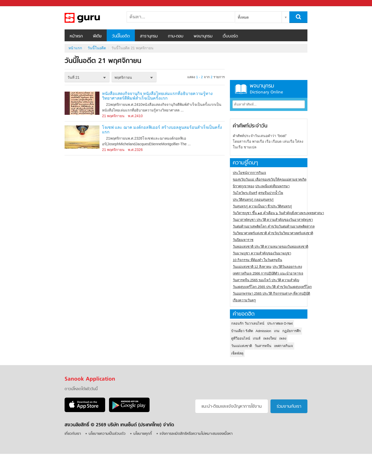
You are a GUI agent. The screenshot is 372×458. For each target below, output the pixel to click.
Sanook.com (15, 3)
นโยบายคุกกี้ (142, 434)
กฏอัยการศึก (291, 331)
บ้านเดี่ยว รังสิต (242, 331)
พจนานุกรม (203, 36)
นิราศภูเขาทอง (243, 186)
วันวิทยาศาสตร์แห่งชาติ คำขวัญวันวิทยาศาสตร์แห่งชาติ (273, 233)
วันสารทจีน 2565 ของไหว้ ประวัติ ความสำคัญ (266, 280)
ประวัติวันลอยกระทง (287, 267)
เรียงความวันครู (244, 300)
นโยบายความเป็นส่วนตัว (107, 434)
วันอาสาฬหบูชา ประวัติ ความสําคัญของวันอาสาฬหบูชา (273, 220)
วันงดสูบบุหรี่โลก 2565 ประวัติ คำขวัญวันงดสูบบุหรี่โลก (272, 287)
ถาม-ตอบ (175, 36)
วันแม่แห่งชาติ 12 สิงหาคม (252, 267)
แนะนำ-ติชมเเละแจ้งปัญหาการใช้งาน (232, 406)
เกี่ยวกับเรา (73, 434)
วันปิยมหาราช (243, 240)
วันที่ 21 (73, 77)
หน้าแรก (76, 36)
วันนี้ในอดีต (121, 36)
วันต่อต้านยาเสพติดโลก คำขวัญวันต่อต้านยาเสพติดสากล (274, 226)
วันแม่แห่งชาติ (241, 346)
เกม (277, 331)
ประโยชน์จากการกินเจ (249, 173)
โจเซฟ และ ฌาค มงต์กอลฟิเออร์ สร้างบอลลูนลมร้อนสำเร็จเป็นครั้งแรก (162, 129)
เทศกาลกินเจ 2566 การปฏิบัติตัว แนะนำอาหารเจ (268, 273)
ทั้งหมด (243, 17)
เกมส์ (256, 338)
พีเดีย (97, 36)
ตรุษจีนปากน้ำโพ (270, 193)
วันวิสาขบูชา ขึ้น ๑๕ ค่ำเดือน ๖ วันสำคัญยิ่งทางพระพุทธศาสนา (278, 213)
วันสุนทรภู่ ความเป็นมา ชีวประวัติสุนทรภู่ (262, 206)
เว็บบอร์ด (230, 36)
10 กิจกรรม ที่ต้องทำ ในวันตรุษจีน (257, 260)
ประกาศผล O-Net (280, 323)
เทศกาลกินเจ (283, 346)
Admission (263, 331)
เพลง (282, 338)
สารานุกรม (149, 36)
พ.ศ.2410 (135, 116)
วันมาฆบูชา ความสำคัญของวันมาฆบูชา (262, 253)
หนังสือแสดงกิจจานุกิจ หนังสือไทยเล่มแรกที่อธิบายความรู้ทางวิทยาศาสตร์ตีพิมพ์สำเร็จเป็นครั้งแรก (157, 95)
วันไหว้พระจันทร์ (245, 193)
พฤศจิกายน (123, 77)
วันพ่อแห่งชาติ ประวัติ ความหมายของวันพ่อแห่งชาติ (270, 246)
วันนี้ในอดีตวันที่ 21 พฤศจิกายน (92, 18)
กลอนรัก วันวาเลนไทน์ (247, 323)
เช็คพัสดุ (237, 353)
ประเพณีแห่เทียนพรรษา (272, 186)
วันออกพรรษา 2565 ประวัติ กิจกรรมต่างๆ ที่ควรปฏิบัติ (271, 293)
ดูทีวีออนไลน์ (240, 338)
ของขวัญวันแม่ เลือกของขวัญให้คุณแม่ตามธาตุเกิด (269, 179)
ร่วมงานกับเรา (289, 406)
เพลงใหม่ (269, 338)
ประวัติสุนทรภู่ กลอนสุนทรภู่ (253, 200)
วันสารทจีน (263, 346)
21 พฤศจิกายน (113, 116)
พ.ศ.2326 (135, 150)
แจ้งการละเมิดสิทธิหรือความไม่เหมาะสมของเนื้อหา (196, 434)
